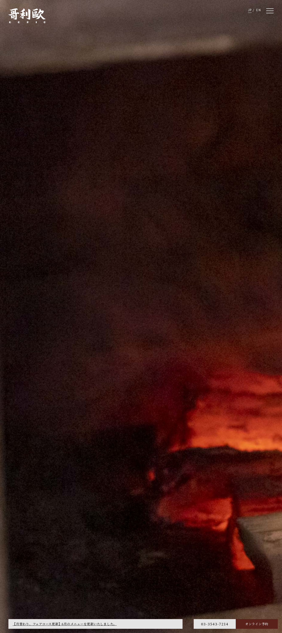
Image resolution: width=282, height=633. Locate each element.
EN (258, 10)
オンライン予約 (256, 624)
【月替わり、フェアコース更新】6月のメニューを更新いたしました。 (65, 624)
